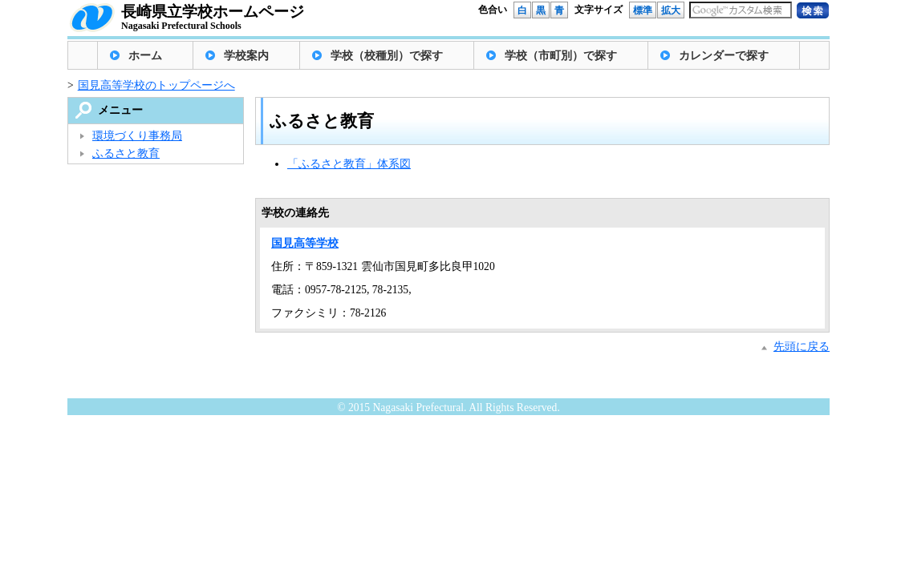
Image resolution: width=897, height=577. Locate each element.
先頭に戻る (801, 347)
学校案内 (246, 56)
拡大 (670, 10)
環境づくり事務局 (137, 136)
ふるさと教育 (126, 153)
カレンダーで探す (724, 56)
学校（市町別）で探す (561, 56)
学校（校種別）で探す (387, 56)
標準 (642, 10)
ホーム (145, 56)
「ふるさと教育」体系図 (349, 164)
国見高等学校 (305, 243)
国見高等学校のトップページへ (156, 85)
